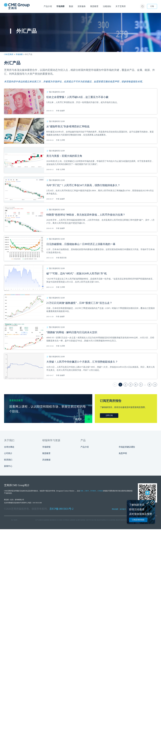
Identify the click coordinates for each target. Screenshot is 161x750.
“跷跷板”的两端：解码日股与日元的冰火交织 (71, 332)
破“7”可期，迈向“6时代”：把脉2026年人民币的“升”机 (76, 273)
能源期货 (46, 520)
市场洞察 (19, 54)
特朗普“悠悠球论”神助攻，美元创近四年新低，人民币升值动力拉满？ (85, 214)
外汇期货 (59, 520)
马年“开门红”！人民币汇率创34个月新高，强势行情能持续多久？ (83, 185)
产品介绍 (84, 447)
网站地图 (115, 509)
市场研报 (46, 447)
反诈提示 (123, 509)
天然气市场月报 (90, 520)
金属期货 (72, 520)
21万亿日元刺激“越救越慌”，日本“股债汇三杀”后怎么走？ (79, 302)
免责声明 (123, 453)
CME (81, 491)
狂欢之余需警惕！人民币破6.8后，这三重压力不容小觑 (77, 97)
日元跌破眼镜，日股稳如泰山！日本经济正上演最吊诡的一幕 (80, 244)
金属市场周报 (80, 520)
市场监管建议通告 (127, 447)
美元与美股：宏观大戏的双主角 (64, 155)
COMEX (100, 491)
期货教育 (46, 453)
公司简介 (8, 453)
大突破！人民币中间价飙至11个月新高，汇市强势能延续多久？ (82, 361)
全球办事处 (9, 447)
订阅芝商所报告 (138, 520)
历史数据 (46, 460)
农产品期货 (39, 520)
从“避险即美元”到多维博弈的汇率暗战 (68, 126)
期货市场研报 (120, 520)
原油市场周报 (101, 520)
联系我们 (8, 460)
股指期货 (53, 520)
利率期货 (66, 520)
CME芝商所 (8, 54)
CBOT (87, 491)
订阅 (152, 6)
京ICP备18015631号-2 (61, 508)
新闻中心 (8, 466)
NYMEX (93, 491)
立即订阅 (109, 415)
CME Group (18, 485)
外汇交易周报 (110, 520)
